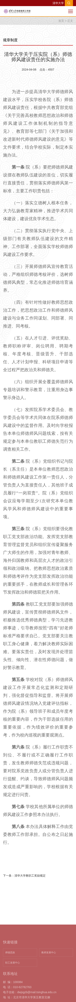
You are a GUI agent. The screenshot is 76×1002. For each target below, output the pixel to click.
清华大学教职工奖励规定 (30, 875)
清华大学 (58, 3)
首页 (61, 20)
